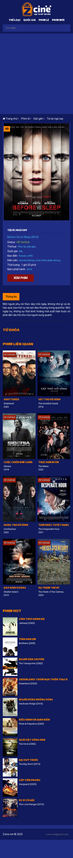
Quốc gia (29, 20)
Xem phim (21, 278)
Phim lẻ (44, 20)
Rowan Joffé (26, 255)
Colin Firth (41, 260)
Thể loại (14, 20)
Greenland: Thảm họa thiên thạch (43, 680)
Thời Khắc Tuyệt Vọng (53, 525)
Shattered (11, 400)
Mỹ (20, 251)
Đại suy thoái (28, 760)
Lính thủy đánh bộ (32, 619)
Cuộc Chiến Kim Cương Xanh (20, 462)
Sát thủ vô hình (49, 400)
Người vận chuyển (31, 660)
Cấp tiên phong (29, 780)
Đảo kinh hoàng (15, 588)
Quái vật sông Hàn (32, 740)
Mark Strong (53, 260)
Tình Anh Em (27, 639)
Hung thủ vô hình (16, 525)
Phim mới (58, 20)
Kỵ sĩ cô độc (27, 801)
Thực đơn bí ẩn (48, 462)
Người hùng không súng (36, 700)
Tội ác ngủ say (55, 118)
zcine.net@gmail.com (57, 834)
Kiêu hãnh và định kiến (34, 720)
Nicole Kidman (27, 260)
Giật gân (31, 246)
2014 (29, 269)
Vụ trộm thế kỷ (48, 588)
